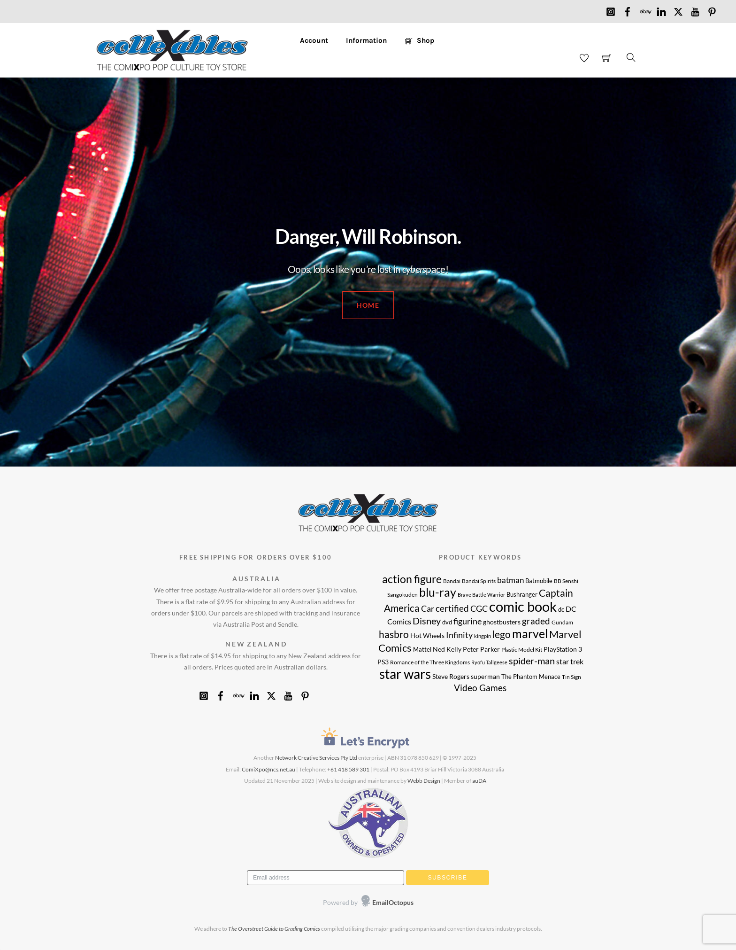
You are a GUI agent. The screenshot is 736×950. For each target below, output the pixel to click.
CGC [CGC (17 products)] (479, 608)
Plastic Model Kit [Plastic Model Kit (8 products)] (521, 649)
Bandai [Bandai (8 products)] (451, 580)
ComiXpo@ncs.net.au (268, 769)
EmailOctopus (393, 902)
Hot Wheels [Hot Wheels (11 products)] (427, 635)
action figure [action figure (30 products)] (412, 578)
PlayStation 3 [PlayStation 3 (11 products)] (563, 649)
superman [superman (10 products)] (485, 676)
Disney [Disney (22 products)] (427, 620)
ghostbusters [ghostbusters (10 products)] (502, 622)
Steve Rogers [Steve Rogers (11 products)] (450, 676)
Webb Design (423, 780)
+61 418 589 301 (348, 769)
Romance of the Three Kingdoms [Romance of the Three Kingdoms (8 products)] (430, 662)
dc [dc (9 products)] (561, 609)
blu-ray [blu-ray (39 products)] (437, 592)
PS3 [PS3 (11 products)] (383, 662)
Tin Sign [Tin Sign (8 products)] (571, 676)
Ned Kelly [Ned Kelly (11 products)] (447, 649)
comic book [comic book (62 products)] (523, 606)
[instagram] (610, 10)
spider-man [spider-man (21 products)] (532, 660)
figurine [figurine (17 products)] (467, 621)
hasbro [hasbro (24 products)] (394, 634)
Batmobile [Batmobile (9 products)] (538, 580)
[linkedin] (661, 10)
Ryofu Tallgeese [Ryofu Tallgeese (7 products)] (489, 662)
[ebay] (644, 10)
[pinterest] (712, 10)
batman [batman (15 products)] (510, 580)
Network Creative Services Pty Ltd (316, 757)
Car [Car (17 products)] (427, 608)
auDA (479, 780)
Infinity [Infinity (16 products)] (459, 635)
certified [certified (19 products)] (452, 608)
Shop (419, 40)
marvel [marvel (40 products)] (530, 633)
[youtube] (695, 10)
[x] (678, 10)
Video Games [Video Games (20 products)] (480, 687)
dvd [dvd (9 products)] (447, 622)
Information (366, 40)
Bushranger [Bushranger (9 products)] (521, 594)
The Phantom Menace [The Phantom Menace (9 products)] (530, 676)
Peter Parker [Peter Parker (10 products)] (481, 649)
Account (314, 40)
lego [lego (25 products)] (501, 634)
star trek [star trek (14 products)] (569, 661)
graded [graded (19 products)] (536, 620)
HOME (368, 305)
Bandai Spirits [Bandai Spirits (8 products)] (479, 580)
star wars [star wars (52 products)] (405, 674)
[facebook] (627, 10)
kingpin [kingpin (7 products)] (482, 636)
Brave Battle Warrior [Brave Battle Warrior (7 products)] (481, 595)
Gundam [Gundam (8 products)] (562, 622)
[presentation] (306, 903)
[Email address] (325, 877)
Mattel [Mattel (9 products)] (422, 649)
